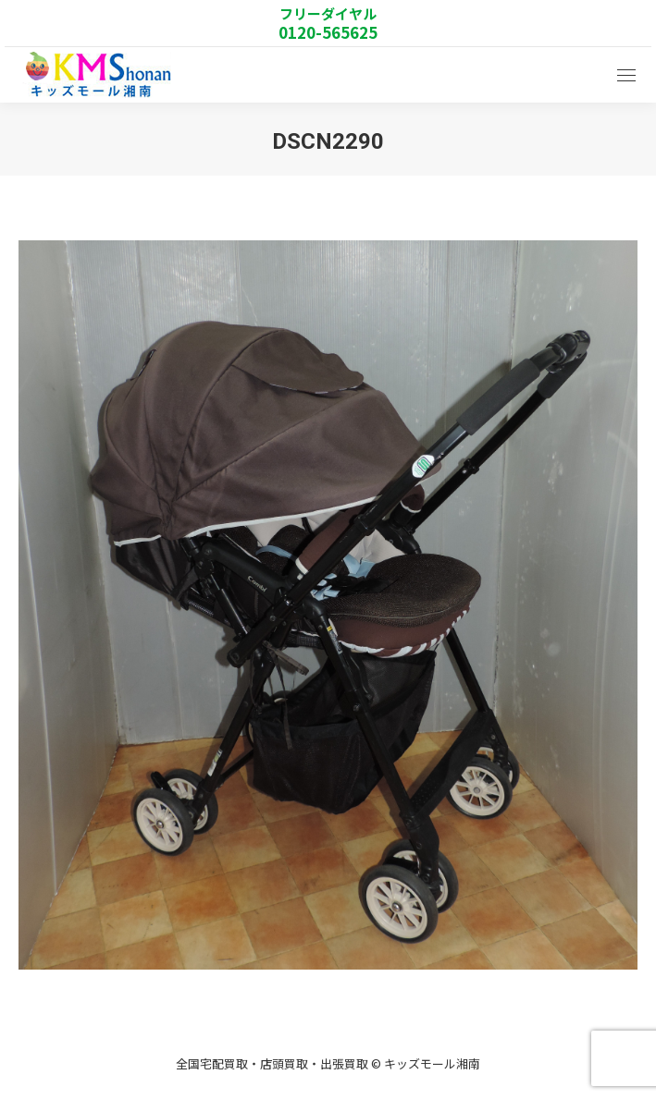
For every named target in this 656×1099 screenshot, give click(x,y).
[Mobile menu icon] (626, 75)
